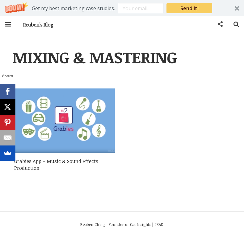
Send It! (189, 8)
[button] (122, 8)
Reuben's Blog (38, 24)
